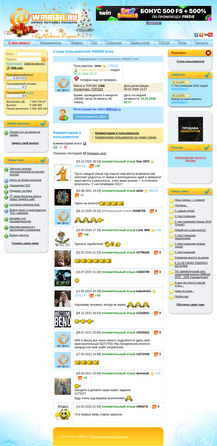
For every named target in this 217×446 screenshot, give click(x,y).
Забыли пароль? (34, 63)
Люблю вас (182, 296)
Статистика (114, 43)
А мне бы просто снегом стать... (190, 284)
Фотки (182, 43)
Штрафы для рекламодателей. (20, 220)
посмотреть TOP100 (88, 89)
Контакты (201, 43)
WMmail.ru (113, 109)
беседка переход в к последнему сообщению (25, 228)
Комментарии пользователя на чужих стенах (126, 137)
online (29, 92)
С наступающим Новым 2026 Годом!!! (193, 223)
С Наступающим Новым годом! (190, 245)
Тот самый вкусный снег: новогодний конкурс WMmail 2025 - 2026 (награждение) (192, 274)
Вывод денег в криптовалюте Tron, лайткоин (28, 211)
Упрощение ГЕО (20, 185)
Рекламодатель (50, 43)
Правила (77, 43)
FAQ (94, 43)
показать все (96, 153)
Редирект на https (21, 190)
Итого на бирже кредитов (25, 179)
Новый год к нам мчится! (190, 229)
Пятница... (181, 205)
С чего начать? (20, 43)
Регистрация (14, 63)
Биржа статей (140, 43)
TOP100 (164, 43)
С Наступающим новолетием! (185, 237)
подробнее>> (179, 88)
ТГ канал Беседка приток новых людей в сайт (25, 198)
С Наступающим (185, 216)
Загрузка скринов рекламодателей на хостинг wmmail (27, 171)
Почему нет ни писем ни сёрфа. (25, 133)
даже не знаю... (184, 290)
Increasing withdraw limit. (25, 204)
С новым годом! (185, 210)
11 (55, 147)
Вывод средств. (19, 235)
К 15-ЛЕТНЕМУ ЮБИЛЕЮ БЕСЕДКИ (191, 264)
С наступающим (185, 252)
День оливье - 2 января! (190, 199)
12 (84, 143)
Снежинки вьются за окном (192, 257)
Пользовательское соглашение (109, 436)
